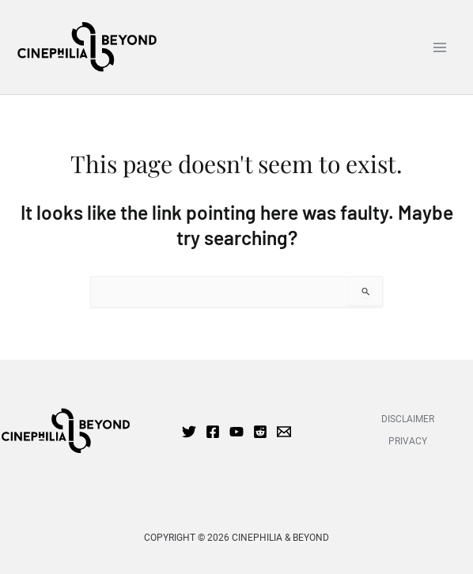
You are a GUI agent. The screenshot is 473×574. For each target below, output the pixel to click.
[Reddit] (260, 432)
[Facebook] (213, 432)
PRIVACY (407, 441)
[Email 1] (284, 432)
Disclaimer (407, 419)
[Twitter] (189, 432)
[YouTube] (236, 432)
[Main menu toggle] (439, 47)
